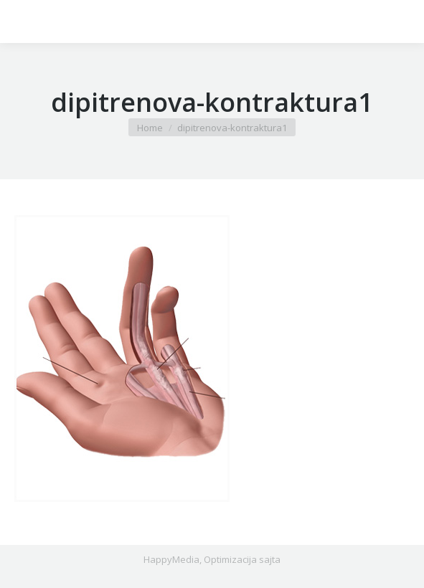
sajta (270, 559)
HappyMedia (171, 559)
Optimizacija (230, 559)
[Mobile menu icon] (23, 21)
